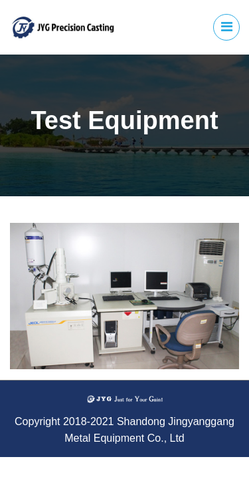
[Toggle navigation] (226, 27)
